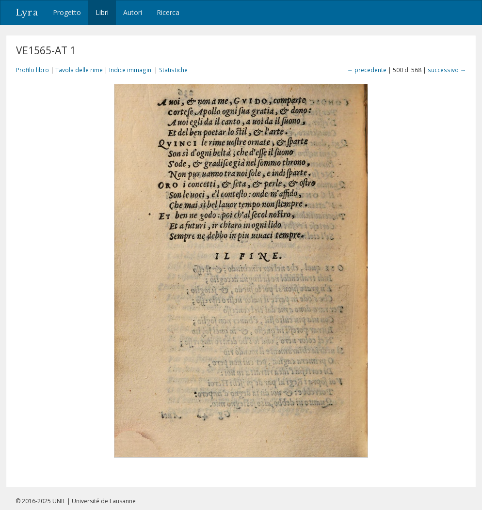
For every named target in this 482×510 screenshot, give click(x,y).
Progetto (67, 12)
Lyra (27, 12)
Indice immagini (131, 70)
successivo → (447, 70)
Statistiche (173, 70)
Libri (102, 12)
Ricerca (168, 12)
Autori (132, 12)
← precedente (366, 70)
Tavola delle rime (79, 70)
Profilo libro (32, 70)
